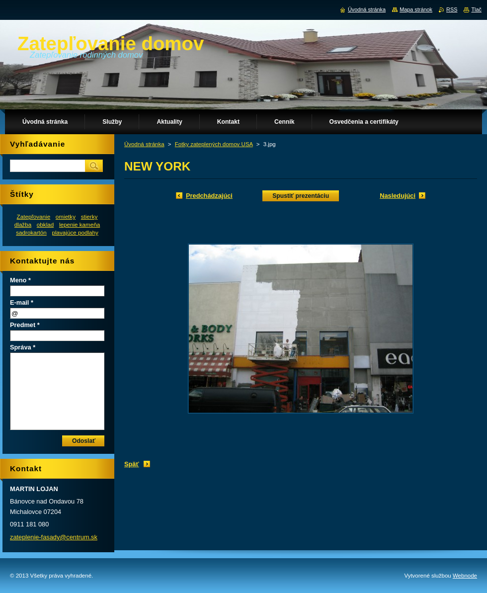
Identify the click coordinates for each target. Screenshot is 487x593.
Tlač (476, 9)
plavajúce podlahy (75, 232)
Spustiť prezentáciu (300, 195)
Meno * (20, 280)
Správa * (22, 347)
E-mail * (21, 302)
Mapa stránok (416, 9)
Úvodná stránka (144, 144)
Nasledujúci (397, 195)
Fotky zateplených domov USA (214, 144)
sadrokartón (31, 232)
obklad (45, 224)
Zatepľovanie (34, 216)
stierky (89, 216)
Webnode (465, 576)
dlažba (22, 224)
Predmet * (25, 325)
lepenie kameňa (79, 224)
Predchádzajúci (209, 195)
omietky (66, 216)
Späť (131, 464)
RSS (451, 9)
